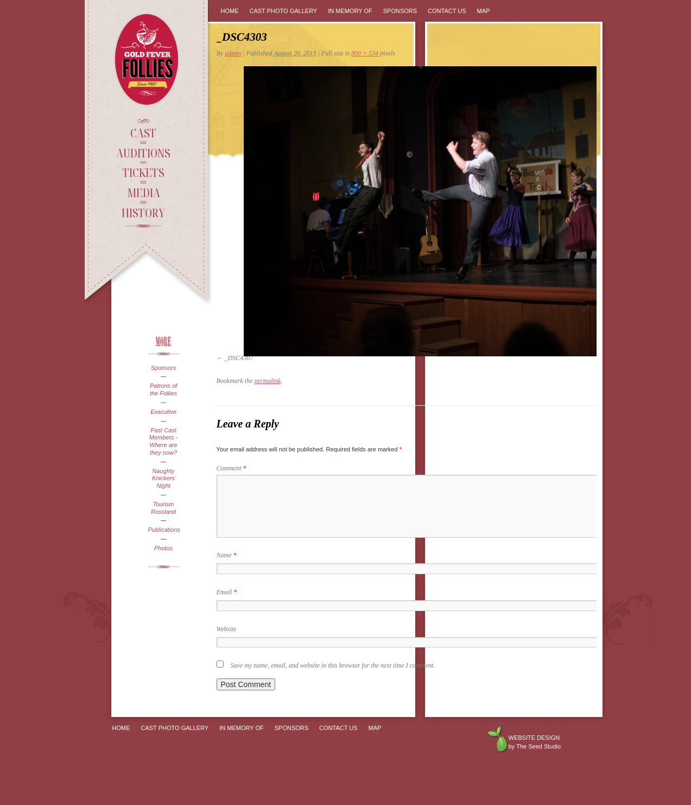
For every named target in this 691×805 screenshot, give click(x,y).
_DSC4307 (239, 358)
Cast (143, 132)
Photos (163, 548)
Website (227, 629)
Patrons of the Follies (163, 389)
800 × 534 (364, 53)
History (143, 212)
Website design (534, 737)
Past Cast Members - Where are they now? (163, 441)
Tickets (143, 172)
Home (230, 11)
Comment (231, 468)
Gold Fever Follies (147, 59)
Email (227, 592)
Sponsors (163, 367)
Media (143, 192)
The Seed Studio (538, 746)
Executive (163, 411)
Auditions (143, 152)
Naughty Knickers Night (163, 478)
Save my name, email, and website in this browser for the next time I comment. (333, 665)
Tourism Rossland (163, 508)
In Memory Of (350, 11)
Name (227, 555)
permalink (267, 381)
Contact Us (447, 11)
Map (483, 11)
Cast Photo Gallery (284, 11)
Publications (163, 529)
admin (233, 53)
